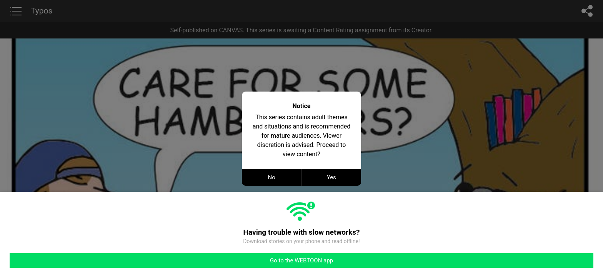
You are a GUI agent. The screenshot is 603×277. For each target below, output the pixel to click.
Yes (331, 177)
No (271, 177)
